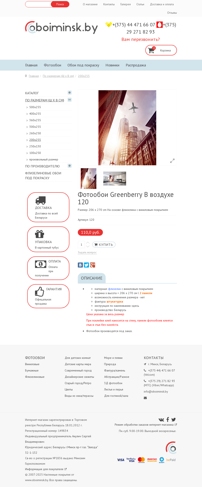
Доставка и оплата (162, 4)
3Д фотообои (113, 383)
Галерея (125, 4)
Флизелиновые (34, 377)
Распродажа (136, 65)
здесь (135, 306)
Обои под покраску (83, 65)
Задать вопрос (87, 252)
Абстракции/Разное (116, 377)
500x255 (35, 107)
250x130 (35, 146)
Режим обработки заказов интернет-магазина (146, 424)
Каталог (32, 93)
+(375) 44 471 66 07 (134, 24)
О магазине (90, 4)
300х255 (35, 127)
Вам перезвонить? (140, 39)
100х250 (35, 153)
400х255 (35, 114)
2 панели (146, 293)
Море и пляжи (113, 358)
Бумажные (32, 370)
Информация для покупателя (46, 469)
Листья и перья (113, 389)
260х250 (35, 133)
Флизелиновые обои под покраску (43, 175)
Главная (31, 65)
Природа (110, 364)
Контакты (109, 4)
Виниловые (32, 364)
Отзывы (172, 13)
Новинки (112, 65)
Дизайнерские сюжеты (79, 377)
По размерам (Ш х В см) (58, 76)
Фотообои (52, 65)
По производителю (42, 166)
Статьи (140, 4)
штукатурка (115, 301)
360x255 (35, 120)
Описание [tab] (91, 278)
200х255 (84, 76)
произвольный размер (43, 159)
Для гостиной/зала (116, 396)
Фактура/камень (114, 370)
